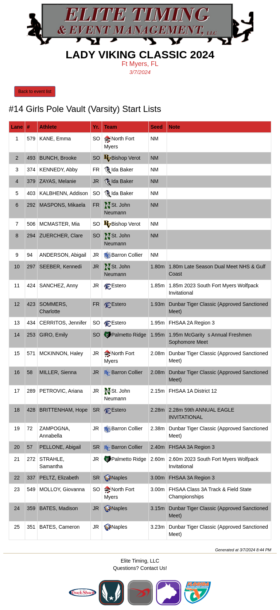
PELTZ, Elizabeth (59, 478)
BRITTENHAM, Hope (63, 410)
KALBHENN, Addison (63, 193)
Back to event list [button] (34, 91)
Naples (119, 478)
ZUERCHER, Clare (61, 235)
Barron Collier (127, 255)
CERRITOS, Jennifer (63, 323)
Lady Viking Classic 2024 (140, 54)
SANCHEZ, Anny (58, 285)
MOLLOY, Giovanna (62, 489)
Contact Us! (153, 568)
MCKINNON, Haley (61, 353)
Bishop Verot (125, 158)
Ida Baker (122, 169)
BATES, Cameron (59, 527)
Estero (118, 285)
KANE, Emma (55, 138)
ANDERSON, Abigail (62, 255)
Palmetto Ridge (128, 335)
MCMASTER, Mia (59, 224)
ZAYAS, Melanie (57, 181)
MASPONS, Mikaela (62, 205)
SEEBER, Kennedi (60, 266)
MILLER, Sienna (58, 372)
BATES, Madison (58, 508)
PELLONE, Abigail (60, 447)
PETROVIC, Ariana (61, 391)
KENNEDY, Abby (58, 169)
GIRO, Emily (53, 335)
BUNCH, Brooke (58, 158)
